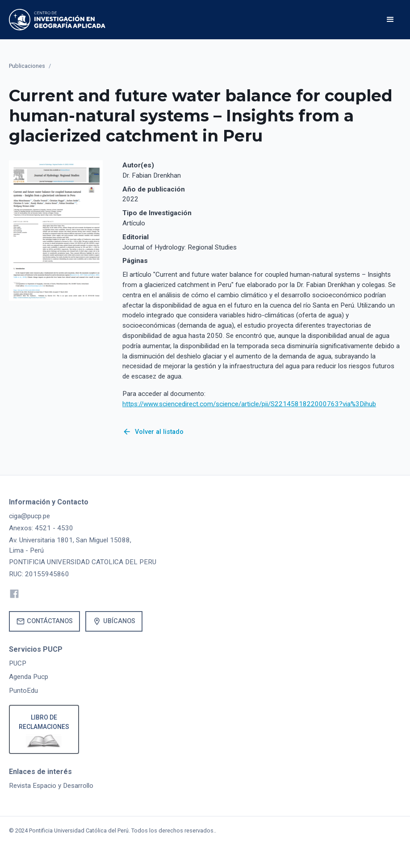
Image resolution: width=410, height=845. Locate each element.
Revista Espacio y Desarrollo (51, 786)
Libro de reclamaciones (44, 722)
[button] (390, 19)
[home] (57, 19)
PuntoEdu (23, 691)
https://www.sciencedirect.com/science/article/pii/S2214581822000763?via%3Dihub (249, 404)
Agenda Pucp (28, 677)
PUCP (17, 663)
